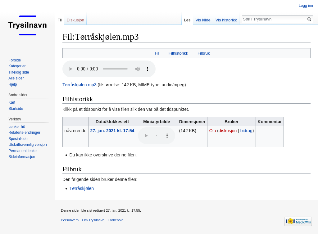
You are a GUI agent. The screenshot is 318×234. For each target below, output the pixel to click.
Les (187, 20)
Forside (14, 60)
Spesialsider (18, 139)
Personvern (70, 220)
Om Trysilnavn (93, 220)
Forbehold (115, 220)
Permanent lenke (22, 151)
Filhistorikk (178, 53)
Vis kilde (203, 20)
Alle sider (16, 78)
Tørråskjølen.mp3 (79, 84)
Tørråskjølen (81, 188)
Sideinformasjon (21, 157)
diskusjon (228, 130)
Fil (157, 53)
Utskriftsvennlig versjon (27, 144)
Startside (15, 108)
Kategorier (16, 66)
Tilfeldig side (18, 72)
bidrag (246, 130)
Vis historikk (226, 20)
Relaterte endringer (24, 132)
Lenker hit (16, 126)
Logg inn (306, 5)
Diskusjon (75, 20)
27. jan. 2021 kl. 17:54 (112, 130)
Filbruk (204, 53)
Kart (11, 102)
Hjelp (12, 84)
